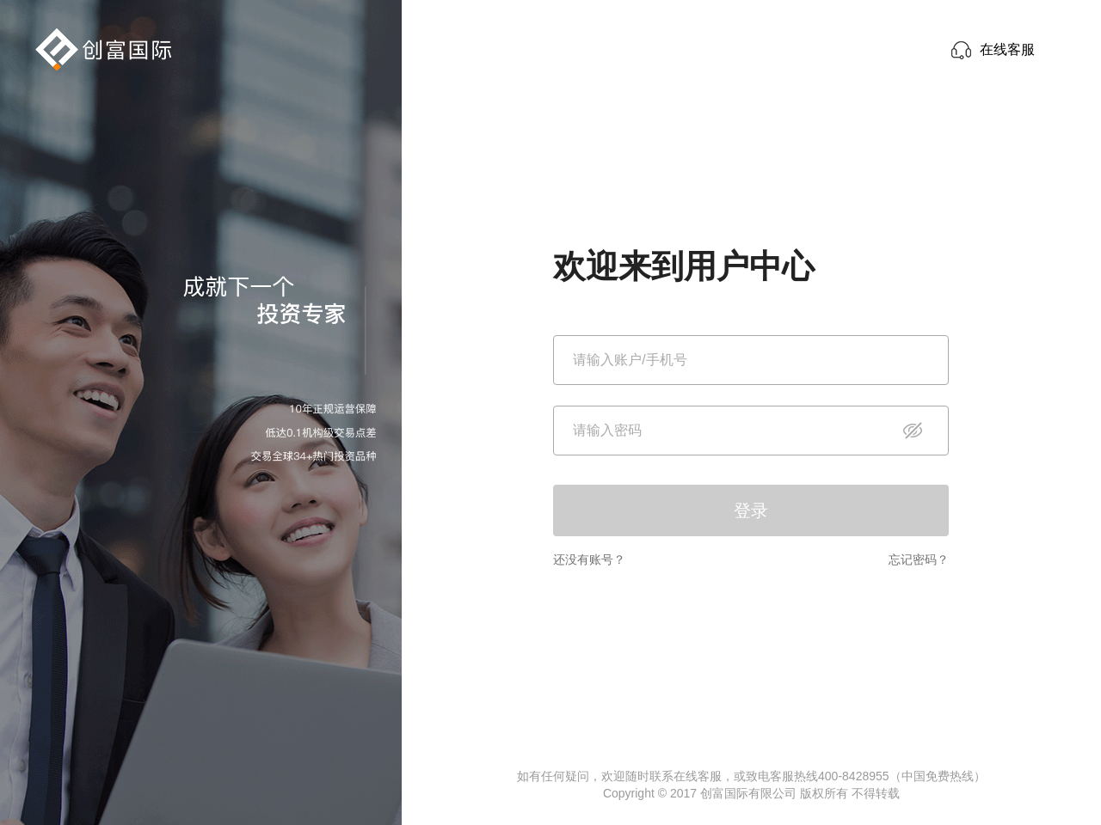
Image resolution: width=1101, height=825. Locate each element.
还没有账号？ (589, 559)
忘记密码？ (919, 559)
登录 (751, 510)
